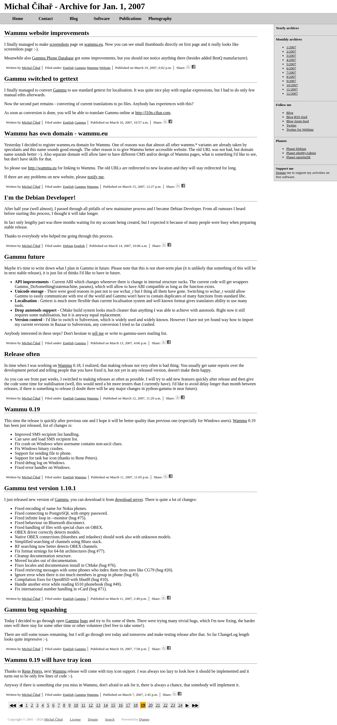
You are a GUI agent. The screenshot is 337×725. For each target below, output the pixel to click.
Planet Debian (296, 149)
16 (120, 705)
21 (158, 705)
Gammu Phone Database (53, 58)
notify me (95, 177)
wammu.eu (93, 44)
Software (102, 18)
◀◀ (12, 705)
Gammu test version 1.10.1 (40, 488)
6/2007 (291, 68)
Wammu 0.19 (22, 409)
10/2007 (292, 85)
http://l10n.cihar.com (152, 112)
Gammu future (24, 256)
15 (113, 705)
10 (76, 705)
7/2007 (291, 72)
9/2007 (291, 81)
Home (17, 18)
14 (105, 705)
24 (180, 705)
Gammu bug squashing (35, 609)
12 (90, 705)
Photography (160, 18)
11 (83, 705)
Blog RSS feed (296, 117)
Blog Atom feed (297, 121)
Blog (74, 18)
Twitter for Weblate (300, 129)
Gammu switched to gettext (41, 78)
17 (128, 705)
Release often (22, 354)
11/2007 (292, 89)
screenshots (59, 44)
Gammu (80, 68)
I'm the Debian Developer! (40, 197)
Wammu (92, 68)
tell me (98, 333)
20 (150, 705)
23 (173, 705)
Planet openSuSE (298, 157)
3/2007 (291, 56)
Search (110, 719)
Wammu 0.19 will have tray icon (47, 659)
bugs (84, 620)
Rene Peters (32, 671)
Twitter (291, 125)
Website (105, 68)
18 (135, 705)
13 (98, 705)
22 (165, 705)
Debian (68, 246)
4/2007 (291, 60)
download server (129, 499)
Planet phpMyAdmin (301, 153)
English (68, 68)
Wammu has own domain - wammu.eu (56, 133)
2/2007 (291, 51)
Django (144, 719)
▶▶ (195, 705)
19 (143, 705)
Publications (130, 18)
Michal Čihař (31, 68)
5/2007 (291, 64)
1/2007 (291, 47)
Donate (281, 173)
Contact (45, 18)
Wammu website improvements (46, 32)
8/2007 (291, 77)
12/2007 (292, 93)
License (75, 719)
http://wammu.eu (42, 168)
